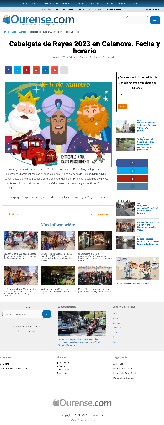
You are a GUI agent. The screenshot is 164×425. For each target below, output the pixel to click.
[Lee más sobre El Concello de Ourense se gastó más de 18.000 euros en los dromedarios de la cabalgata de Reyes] (58, 240)
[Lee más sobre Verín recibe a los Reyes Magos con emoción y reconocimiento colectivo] (58, 275)
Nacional (116, 322)
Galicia (115, 318)
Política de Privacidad (124, 373)
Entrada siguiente (101, 214)
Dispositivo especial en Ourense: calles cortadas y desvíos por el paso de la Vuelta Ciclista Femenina (80, 342)
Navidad (112, 57)
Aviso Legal (119, 363)
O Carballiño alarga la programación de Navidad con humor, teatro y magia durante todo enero (95, 257)
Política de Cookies (122, 368)
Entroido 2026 (84, 9)
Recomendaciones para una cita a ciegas (133, 260)
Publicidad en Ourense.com (13, 368)
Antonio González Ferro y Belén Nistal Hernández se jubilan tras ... (148, 203)
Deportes (61, 334)
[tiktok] (159, 9)
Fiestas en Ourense (66, 9)
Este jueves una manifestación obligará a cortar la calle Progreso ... (147, 186)
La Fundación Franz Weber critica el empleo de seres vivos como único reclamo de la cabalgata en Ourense (20, 292)
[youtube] (156, 9)
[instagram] (153, 9)
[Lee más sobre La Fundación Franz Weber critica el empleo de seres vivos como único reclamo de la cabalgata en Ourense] (21, 275)
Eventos (83, 57)
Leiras (96, 9)
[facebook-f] (82, 362)
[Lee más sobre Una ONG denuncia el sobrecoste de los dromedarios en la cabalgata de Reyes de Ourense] (21, 240)
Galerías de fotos (110, 9)
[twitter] (150, 9)
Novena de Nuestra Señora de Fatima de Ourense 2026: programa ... (146, 126)
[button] (39, 3)
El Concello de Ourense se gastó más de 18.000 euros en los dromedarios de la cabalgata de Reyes (56, 257)
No (122, 100)
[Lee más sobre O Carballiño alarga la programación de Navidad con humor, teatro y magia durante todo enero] (95, 240)
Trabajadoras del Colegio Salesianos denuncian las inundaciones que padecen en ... (145, 144)
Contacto (4, 363)
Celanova (73, 57)
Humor (115, 341)
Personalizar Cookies (123, 377)
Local (138, 180)
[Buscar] (46, 314)
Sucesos (146, 137)
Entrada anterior (14, 214)
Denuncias (140, 137)
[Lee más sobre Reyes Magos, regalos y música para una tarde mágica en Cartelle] (95, 275)
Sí (121, 94)
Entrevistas (117, 327)
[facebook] (147, 9)
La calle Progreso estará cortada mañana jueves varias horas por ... (148, 219)
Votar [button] (122, 106)
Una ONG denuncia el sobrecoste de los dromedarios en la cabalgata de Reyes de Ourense (20, 256)
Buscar (155, 20)
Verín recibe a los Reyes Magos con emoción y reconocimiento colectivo (56, 291)
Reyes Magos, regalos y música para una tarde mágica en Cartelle (94, 290)
